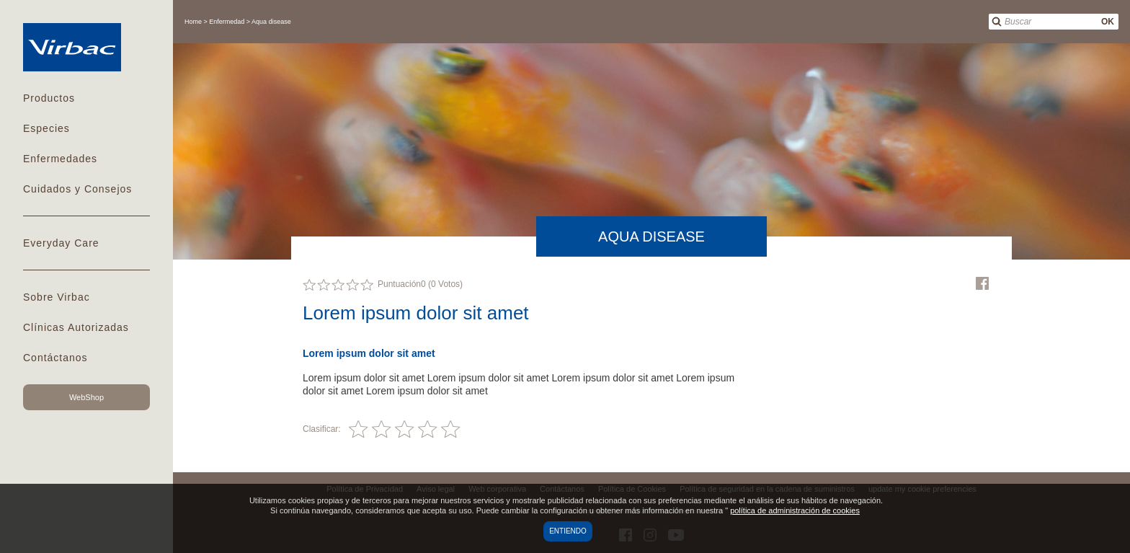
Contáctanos (55, 357)
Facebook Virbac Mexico (982, 283)
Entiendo (568, 531)
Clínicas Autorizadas (76, 327)
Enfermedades (60, 158)
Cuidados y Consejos (77, 189)
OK (1107, 22)
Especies (46, 128)
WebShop (86, 397)
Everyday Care (61, 243)
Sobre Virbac (56, 297)
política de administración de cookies (795, 510)
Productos (49, 98)
